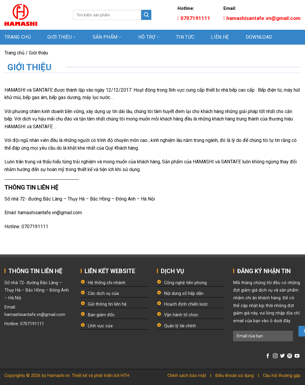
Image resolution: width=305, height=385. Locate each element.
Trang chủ (17, 37)
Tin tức (185, 37)
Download (259, 37)
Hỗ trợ (148, 37)
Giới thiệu (61, 37)
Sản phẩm (107, 37)
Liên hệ (220, 37)
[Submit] (146, 15)
